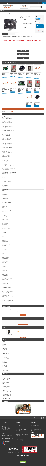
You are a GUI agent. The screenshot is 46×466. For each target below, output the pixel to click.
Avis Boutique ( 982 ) (6, 317)
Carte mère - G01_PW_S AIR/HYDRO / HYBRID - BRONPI (5, 89)
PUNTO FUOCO (5, 366)
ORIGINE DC (5, 362)
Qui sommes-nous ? (6, 375)
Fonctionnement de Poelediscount (9, 385)
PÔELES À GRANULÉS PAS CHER (6, 425)
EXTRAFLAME (5, 349)
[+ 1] (40, 22)
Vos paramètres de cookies (20, 442)
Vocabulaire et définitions (8, 396)
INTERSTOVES (5, 354)
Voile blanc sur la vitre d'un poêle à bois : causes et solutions (11, 309)
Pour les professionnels (7, 395)
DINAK (4, 345)
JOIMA (4, 356)
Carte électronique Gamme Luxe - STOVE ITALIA (37, 74)
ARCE (4, 341)
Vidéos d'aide (18, 435)
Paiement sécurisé (6, 377)
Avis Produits (23, 438)
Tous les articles (23, 315)
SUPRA (4, 369)
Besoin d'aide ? (5, 401)
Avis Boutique (18, 438)
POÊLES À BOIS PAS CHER (6, 427)
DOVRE (4, 346)
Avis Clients (11, 34)
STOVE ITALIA (5, 367)
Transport (5, 390)
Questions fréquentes (19, 439)
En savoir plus (5, 34)
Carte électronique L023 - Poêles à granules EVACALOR (21, 89)
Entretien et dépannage (7, 394)
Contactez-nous (18, 424)
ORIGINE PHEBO (5, 363)
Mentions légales (19, 430)
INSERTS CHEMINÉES (5, 429)
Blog (37, 3)
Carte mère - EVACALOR (13, 73)
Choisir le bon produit (7, 386)
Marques (4, 339)
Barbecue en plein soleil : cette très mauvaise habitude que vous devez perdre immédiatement (16, 312)
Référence (21, 19)
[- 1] (39, 22)
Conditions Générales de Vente (8, 379)
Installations (6, 387)
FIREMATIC (5, 350)
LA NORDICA (5, 357)
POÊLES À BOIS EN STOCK (6, 428)
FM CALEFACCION (6, 353)
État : (21, 20)
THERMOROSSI (5, 370)
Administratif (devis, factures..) (8, 391)
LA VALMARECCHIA (6, 358)
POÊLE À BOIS (4, 426)
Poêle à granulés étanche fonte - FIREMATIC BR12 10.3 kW (25, 329)
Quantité (36, 21)
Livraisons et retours (6, 378)
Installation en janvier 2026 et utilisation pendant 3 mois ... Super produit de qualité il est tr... (16, 334)
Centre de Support (6, 382)
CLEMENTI (4, 344)
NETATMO (4, 361)
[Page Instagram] (43, 418)
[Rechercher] (41, 7)
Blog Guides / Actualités (20, 440)
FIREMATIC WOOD (6, 352)
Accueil (32, 432)
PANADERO (5, 365)
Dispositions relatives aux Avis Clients (22, 434)
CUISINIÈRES (4, 430)
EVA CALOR (5, 348)
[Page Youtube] (41, 418)
